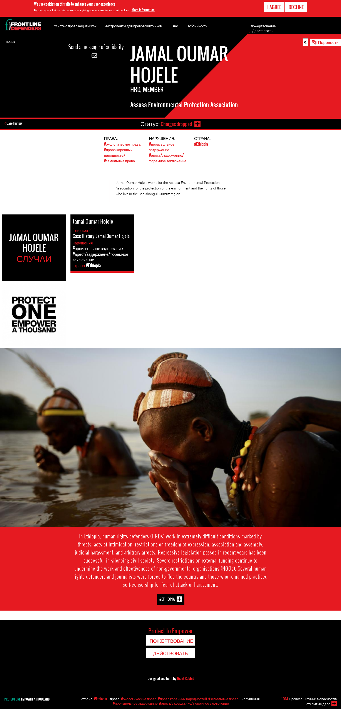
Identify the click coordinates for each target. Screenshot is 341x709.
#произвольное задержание (162, 146)
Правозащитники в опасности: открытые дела (309, 701)
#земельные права (120, 160)
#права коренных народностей (118, 152)
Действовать (262, 30)
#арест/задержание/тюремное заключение (168, 157)
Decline (296, 6)
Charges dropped (176, 123)
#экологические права (122, 144)
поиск (11, 41)
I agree (274, 6)
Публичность (197, 25)
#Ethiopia (201, 144)
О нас (174, 25)
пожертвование (263, 26)
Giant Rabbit (185, 678)
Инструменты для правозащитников (133, 25)
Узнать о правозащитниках (75, 25)
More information (143, 9)
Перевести (328, 42)
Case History (15, 123)
